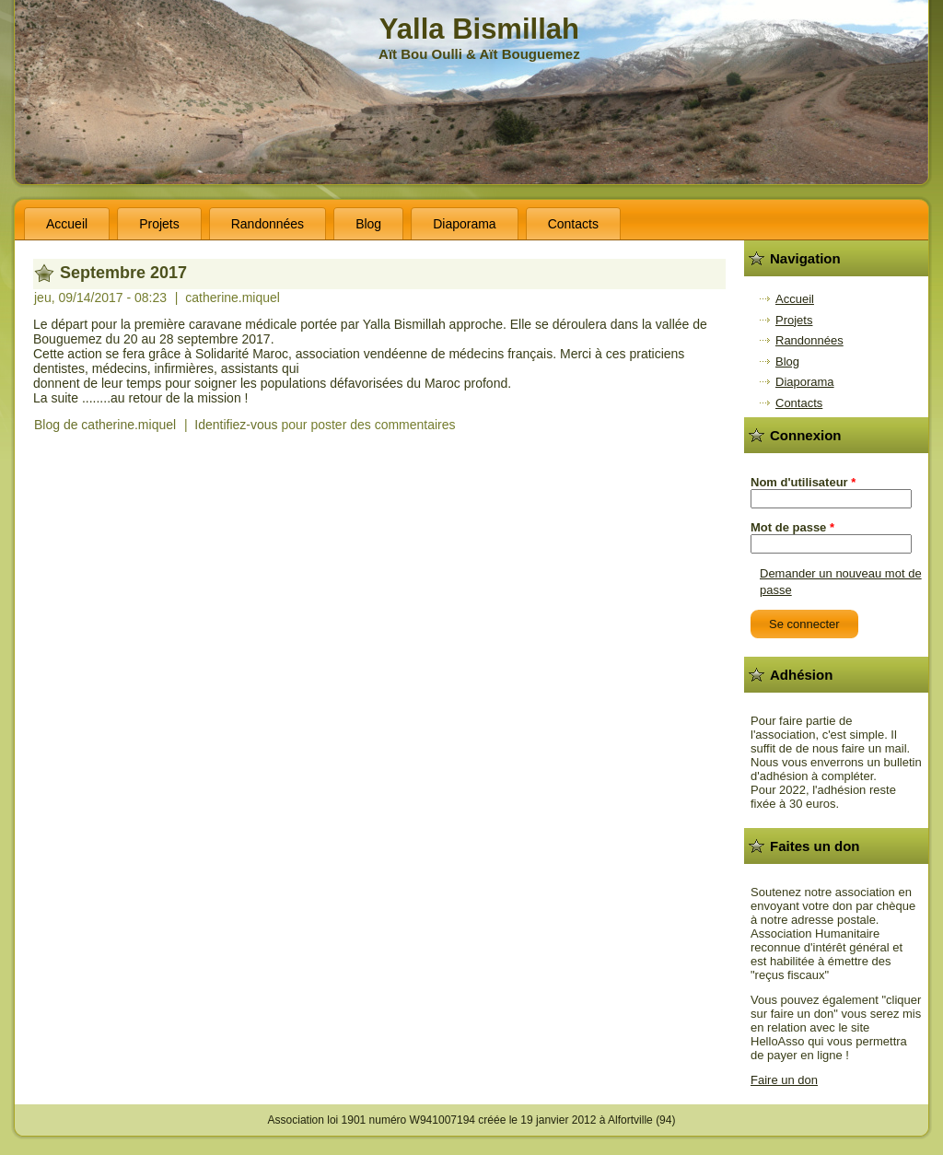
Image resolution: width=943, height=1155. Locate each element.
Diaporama (464, 223)
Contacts (573, 223)
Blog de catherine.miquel (105, 424)
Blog (368, 223)
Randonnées (267, 223)
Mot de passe (792, 527)
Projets (159, 223)
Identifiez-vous (235, 424)
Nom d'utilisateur (803, 482)
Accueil (66, 223)
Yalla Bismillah (479, 29)
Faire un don (784, 1080)
